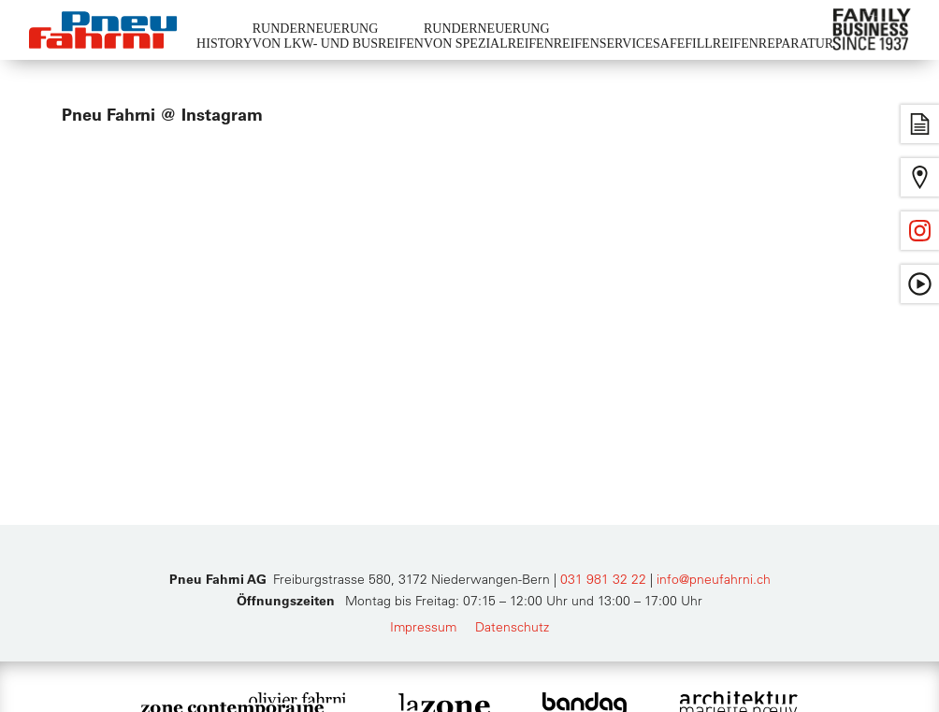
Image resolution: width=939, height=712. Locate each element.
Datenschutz (512, 626)
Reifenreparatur (773, 43)
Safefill (683, 43)
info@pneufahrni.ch (714, 579)
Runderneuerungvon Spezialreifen (489, 36)
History (224, 43)
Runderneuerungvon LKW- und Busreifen (338, 36)
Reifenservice (603, 43)
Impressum (423, 626)
